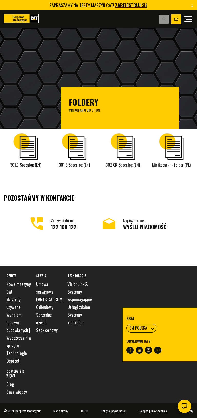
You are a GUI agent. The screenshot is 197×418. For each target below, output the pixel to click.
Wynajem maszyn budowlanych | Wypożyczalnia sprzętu (18, 330)
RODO (84, 411)
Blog (10, 384)
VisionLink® (77, 284)
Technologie (16, 353)
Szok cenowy (47, 330)
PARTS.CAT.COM (49, 299)
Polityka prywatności (113, 411)
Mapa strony (60, 411)
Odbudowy (44, 307)
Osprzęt (12, 361)
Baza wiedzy (16, 392)
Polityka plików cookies (153, 411)
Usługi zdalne (78, 307)
